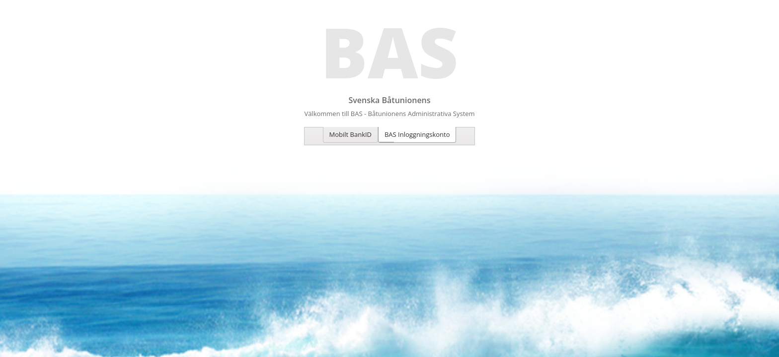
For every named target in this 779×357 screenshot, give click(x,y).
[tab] (350, 135)
